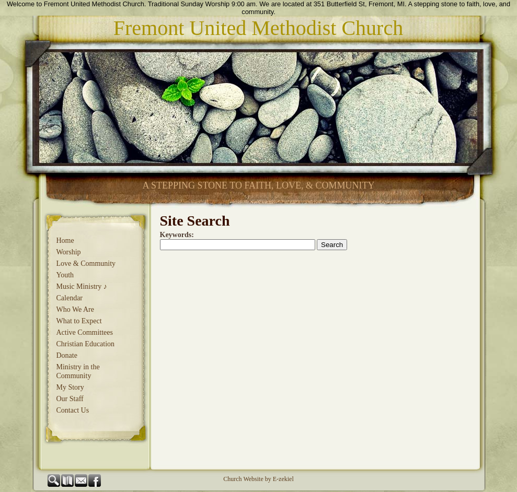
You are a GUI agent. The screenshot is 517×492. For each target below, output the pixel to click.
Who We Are (75, 309)
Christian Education (85, 344)
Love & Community (86, 263)
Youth (65, 275)
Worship (68, 252)
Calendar (69, 298)
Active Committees (84, 332)
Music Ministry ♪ (81, 286)
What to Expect (79, 321)
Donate (66, 355)
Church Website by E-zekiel (258, 479)
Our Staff (70, 399)
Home (65, 240)
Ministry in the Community (78, 371)
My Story (70, 387)
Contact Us (72, 410)
